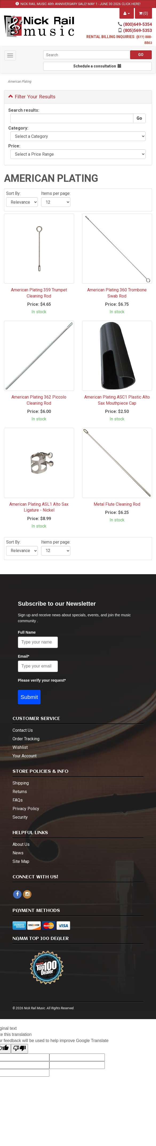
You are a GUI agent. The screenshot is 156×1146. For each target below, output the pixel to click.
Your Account (25, 755)
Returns (20, 791)
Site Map (21, 861)
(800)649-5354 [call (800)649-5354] (137, 24)
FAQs (18, 800)
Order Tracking (26, 738)
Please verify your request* (42, 680)
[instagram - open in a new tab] (27, 894)
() (143, 13)
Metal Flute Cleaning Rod (117, 504)
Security (20, 817)
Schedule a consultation (97, 66)
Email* (23, 656)
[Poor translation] (19, 1049)
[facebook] (17, 894)
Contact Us (23, 730)
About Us (21, 844)
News (18, 852)
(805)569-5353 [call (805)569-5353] (137, 30)
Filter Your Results (31, 97)
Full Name (27, 632)
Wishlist (20, 747)
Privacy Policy (26, 808)
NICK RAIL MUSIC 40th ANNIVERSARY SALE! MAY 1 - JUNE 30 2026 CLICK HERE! (81, 4)
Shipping (21, 783)
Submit (29, 697)
